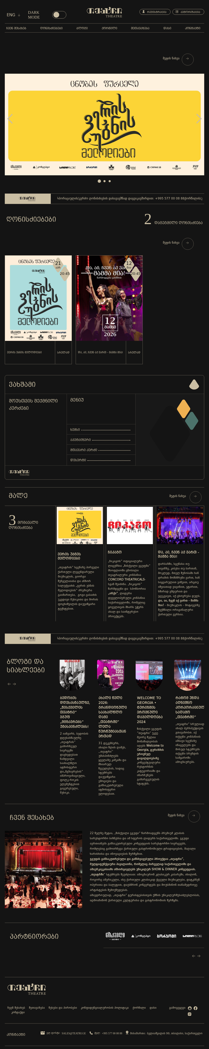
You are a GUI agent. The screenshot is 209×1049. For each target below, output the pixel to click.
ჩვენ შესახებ (16, 1008)
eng (13, 15)
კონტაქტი (18, 1012)
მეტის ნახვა (176, 58)
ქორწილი (139, 1008)
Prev (10, 119)
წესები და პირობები (63, 1008)
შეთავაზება (37, 1008)
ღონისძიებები (31, 219)
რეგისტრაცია (154, 12)
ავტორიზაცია (187, 12)
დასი (153, 1008)
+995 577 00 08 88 (112, 1033)
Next (199, 119)
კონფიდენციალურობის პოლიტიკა (105, 1008)
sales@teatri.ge (74, 1033)
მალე (18, 496)
